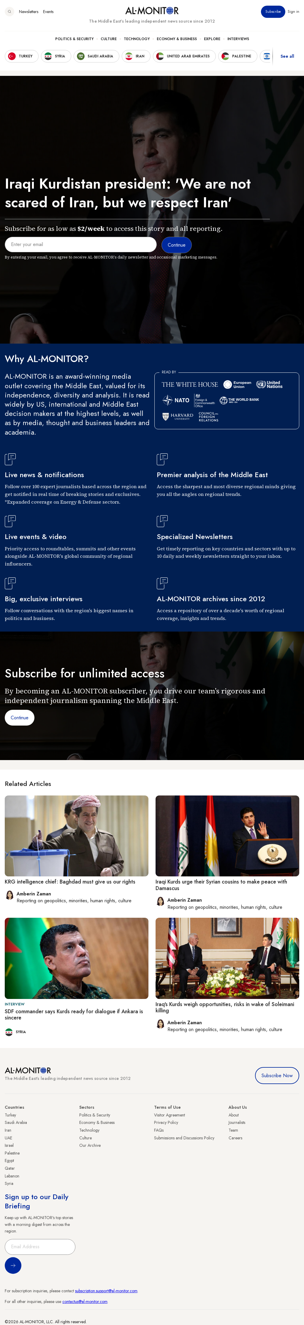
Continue (19, 717)
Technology (137, 39)
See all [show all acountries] (287, 56)
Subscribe (273, 11)
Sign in (293, 11)
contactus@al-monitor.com (84, 1301)
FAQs (159, 1130)
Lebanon (12, 1176)
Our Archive (90, 1145)
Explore (212, 39)
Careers (235, 1138)
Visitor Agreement (169, 1115)
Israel (9, 1145)
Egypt (9, 1160)
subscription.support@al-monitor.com (106, 1291)
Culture (109, 39)
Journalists (237, 1122)
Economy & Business (177, 39)
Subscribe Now (277, 1075)
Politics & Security (74, 39)
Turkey (10, 1115)
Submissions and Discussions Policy (184, 1138)
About (234, 1115)
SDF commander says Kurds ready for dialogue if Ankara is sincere (74, 1015)
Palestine (12, 1153)
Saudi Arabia (16, 1122)
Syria (9, 1183)
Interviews (238, 39)
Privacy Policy (166, 1122)
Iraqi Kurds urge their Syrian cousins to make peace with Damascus (221, 885)
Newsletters (28, 12)
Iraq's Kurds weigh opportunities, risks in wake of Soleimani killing (225, 1007)
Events (48, 12)
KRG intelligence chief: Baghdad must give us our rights (70, 882)
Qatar (10, 1168)
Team (233, 1130)
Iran (8, 1130)
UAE (8, 1138)
